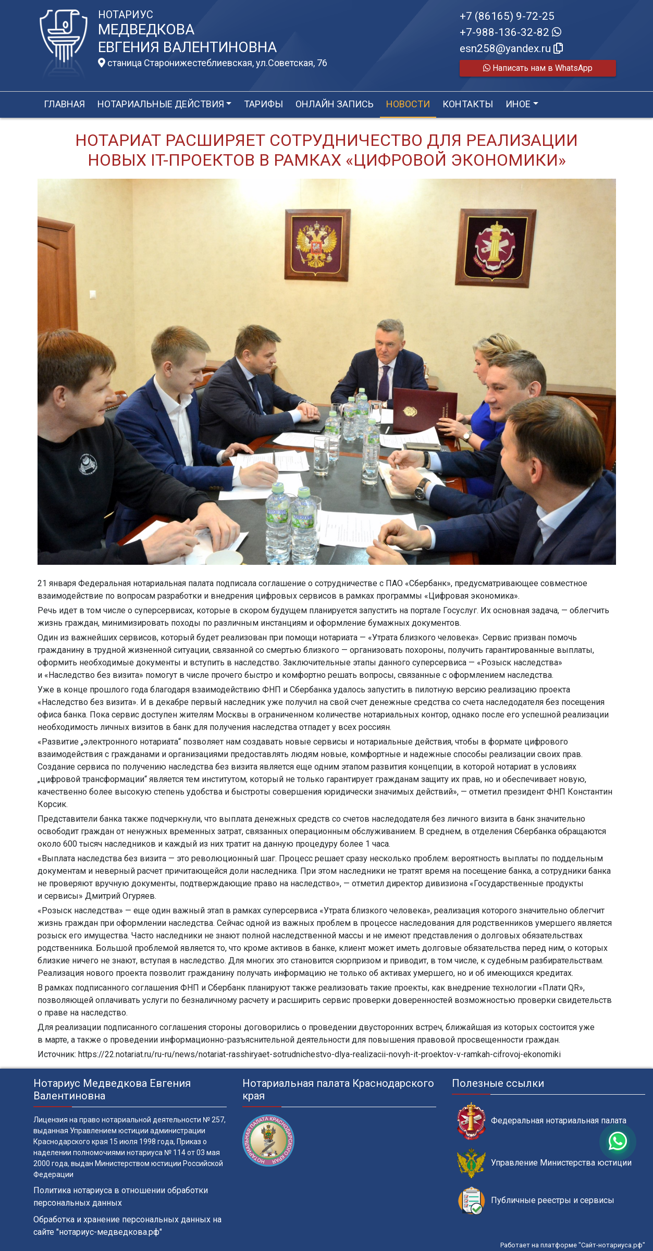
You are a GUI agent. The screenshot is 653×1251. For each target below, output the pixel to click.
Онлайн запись (334, 103)
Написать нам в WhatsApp (538, 68)
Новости (408, 103)
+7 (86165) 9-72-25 (507, 16)
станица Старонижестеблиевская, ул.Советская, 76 (212, 63)
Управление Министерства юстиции (544, 1163)
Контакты (467, 103)
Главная (64, 103)
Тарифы (263, 103)
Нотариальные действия (160, 103)
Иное (518, 103)
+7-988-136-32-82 (510, 32)
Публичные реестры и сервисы (535, 1200)
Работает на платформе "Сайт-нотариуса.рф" (572, 1245)
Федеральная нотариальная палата (541, 1121)
